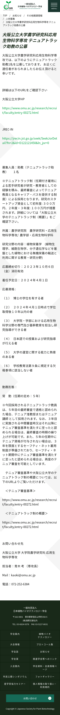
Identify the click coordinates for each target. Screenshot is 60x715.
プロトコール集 (44, 644)
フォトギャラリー (45, 676)
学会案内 (15, 633)
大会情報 (15, 644)
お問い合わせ (30, 698)
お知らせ (45, 651)
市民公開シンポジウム (15, 676)
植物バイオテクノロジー (45, 635)
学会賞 (15, 658)
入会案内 (15, 666)
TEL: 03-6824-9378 (20, 624)
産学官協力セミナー (15, 683)
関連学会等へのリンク (45, 658)
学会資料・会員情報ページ (45, 667)
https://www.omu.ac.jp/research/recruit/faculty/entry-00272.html (29, 110)
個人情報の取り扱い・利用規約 (45, 685)
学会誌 (15, 651)
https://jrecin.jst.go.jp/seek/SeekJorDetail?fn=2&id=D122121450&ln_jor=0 (29, 140)
